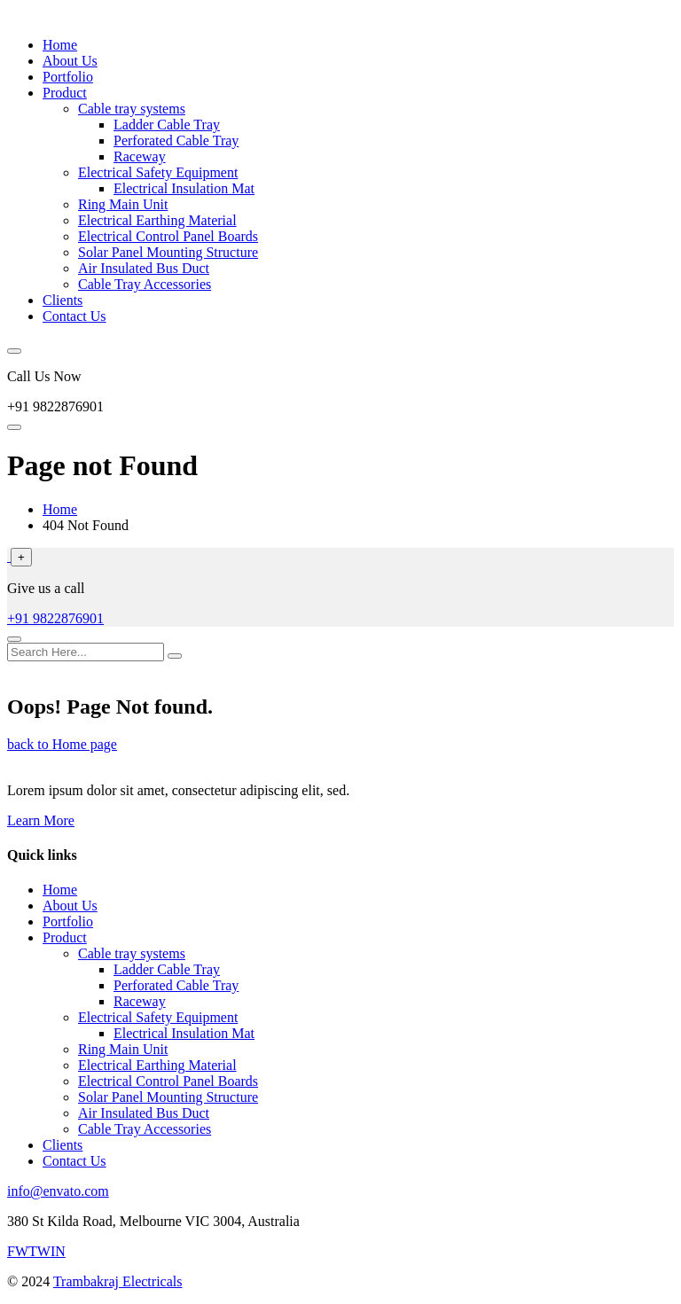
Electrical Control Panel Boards (168, 236)
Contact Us (74, 316)
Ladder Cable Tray (167, 124)
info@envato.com (58, 1191)
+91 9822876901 (55, 618)
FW (17, 1251)
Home (60, 44)
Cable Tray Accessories (144, 284)
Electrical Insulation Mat (184, 188)
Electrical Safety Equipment (158, 172)
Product (65, 92)
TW (39, 1251)
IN (58, 1251)
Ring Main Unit (123, 204)
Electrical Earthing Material (157, 220)
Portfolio (68, 76)
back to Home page (62, 744)
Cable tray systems (131, 108)
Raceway (140, 156)
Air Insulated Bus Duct (143, 268)
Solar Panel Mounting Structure (168, 252)
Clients (62, 300)
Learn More (40, 820)
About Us (70, 60)
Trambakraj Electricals (118, 1281)
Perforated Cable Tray (176, 140)
